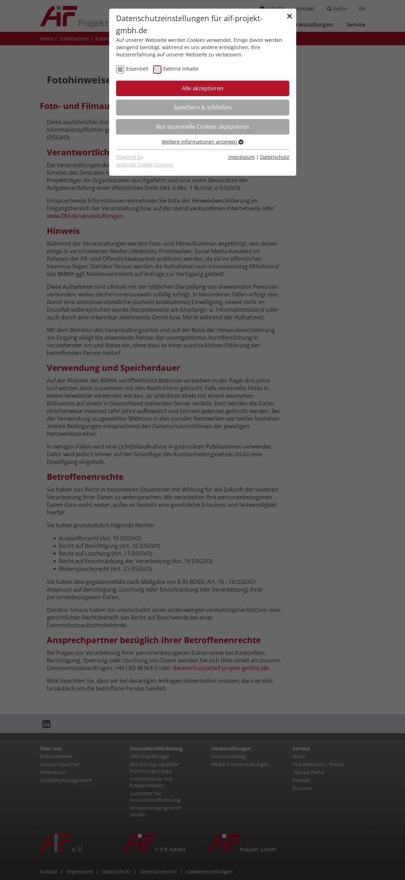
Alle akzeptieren (202, 88)
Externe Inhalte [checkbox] (181, 68)
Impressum (241, 157)
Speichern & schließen (203, 107)
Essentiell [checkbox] (137, 68)
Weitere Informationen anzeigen (203, 141)
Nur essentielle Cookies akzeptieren (202, 126)
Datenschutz (274, 157)
